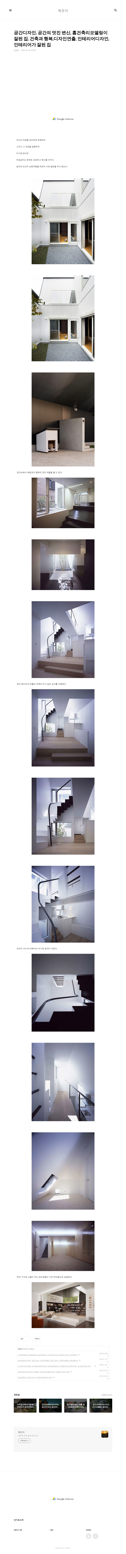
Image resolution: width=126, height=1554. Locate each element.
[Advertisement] (63, 78)
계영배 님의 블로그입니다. (28, 1435)
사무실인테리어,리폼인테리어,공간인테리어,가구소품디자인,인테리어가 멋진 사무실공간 (47, 1355)
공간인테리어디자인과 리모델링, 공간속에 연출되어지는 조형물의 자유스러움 (43, 1372)
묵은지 (21, 1432)
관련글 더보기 (107, 1394)
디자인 (20, 1349)
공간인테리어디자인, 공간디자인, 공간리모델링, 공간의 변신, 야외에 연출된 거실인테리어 (48, 1360)
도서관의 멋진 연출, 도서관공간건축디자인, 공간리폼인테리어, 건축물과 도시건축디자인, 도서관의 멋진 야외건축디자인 (55, 1366)
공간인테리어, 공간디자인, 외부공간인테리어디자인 (35, 1377)
